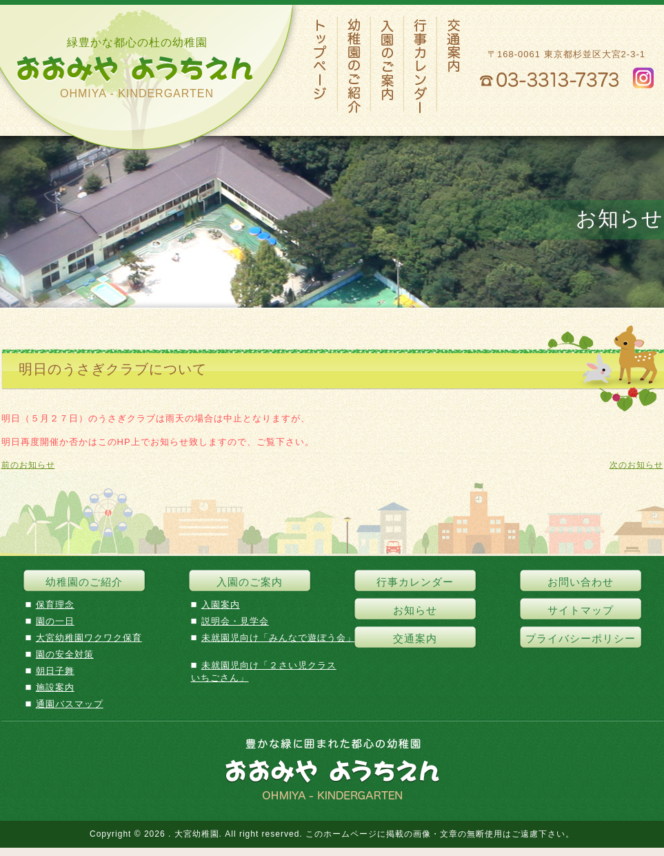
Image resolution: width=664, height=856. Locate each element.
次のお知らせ (636, 465)
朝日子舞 (55, 671)
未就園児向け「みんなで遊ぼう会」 (278, 638)
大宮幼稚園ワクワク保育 (89, 638)
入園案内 (220, 604)
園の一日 (55, 621)
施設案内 (55, 687)
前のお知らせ (28, 465)
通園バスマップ (69, 704)
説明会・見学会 (235, 621)
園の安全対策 (65, 654)
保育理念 (55, 604)
